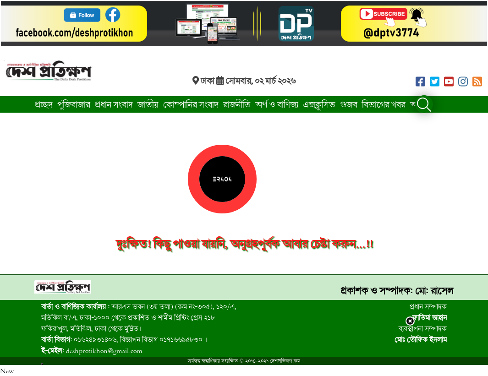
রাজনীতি (237, 104)
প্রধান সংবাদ (114, 104)
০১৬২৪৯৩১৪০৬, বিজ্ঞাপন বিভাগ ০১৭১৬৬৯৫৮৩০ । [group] (124, 339)
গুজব (348, 104)
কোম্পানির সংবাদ (191, 104)
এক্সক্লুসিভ (319, 104)
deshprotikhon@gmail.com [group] (92, 350)
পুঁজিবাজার (73, 104)
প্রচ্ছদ (44, 104)
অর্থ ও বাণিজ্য (276, 104)
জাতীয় (148, 104)
